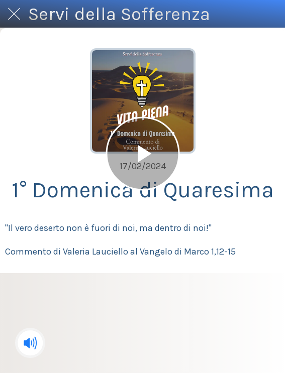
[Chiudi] (14, 14)
